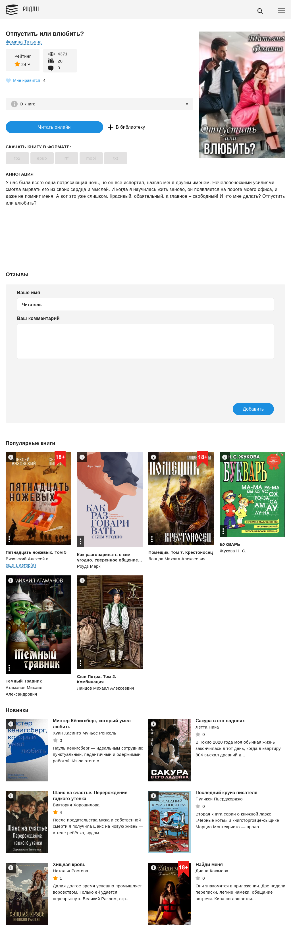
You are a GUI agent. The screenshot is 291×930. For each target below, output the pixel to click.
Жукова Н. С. (233, 551)
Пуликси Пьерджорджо (219, 799)
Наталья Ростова (70, 871)
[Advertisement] (145, 230)
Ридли (32, 9)
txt (115, 158)
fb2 (17, 158)
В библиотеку (105, 127)
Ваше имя (28, 293)
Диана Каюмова (212, 871)
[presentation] (60, 378)
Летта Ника (207, 727)
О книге (28, 103)
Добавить (247, 409)
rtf (67, 158)
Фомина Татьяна (24, 41)
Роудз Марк (89, 566)
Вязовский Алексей (25, 559)
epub (42, 158)
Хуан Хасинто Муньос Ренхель (84, 733)
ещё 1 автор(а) (21, 565)
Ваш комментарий (38, 319)
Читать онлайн (41, 127)
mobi (91, 158)
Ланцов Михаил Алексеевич (177, 559)
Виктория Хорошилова (76, 805)
